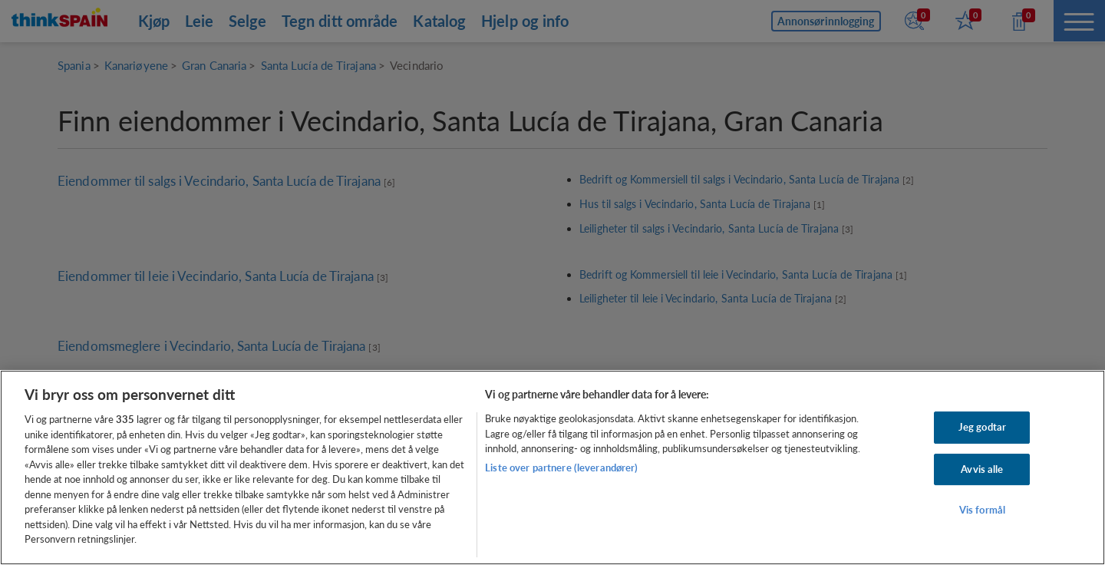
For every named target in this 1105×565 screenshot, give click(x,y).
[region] (552, 467)
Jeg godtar (982, 427)
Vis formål (982, 510)
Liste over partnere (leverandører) (561, 467)
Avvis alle (982, 469)
